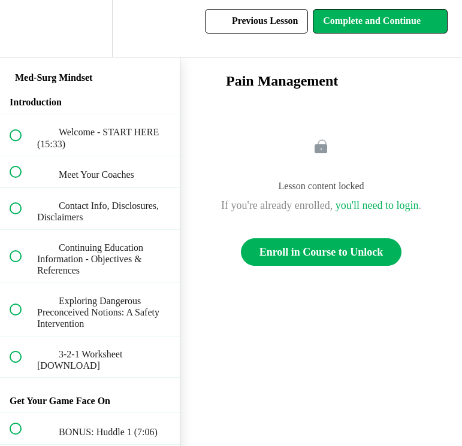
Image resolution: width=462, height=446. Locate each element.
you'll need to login (377, 205)
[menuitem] (90, 28)
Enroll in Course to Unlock (321, 252)
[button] (22, 28)
